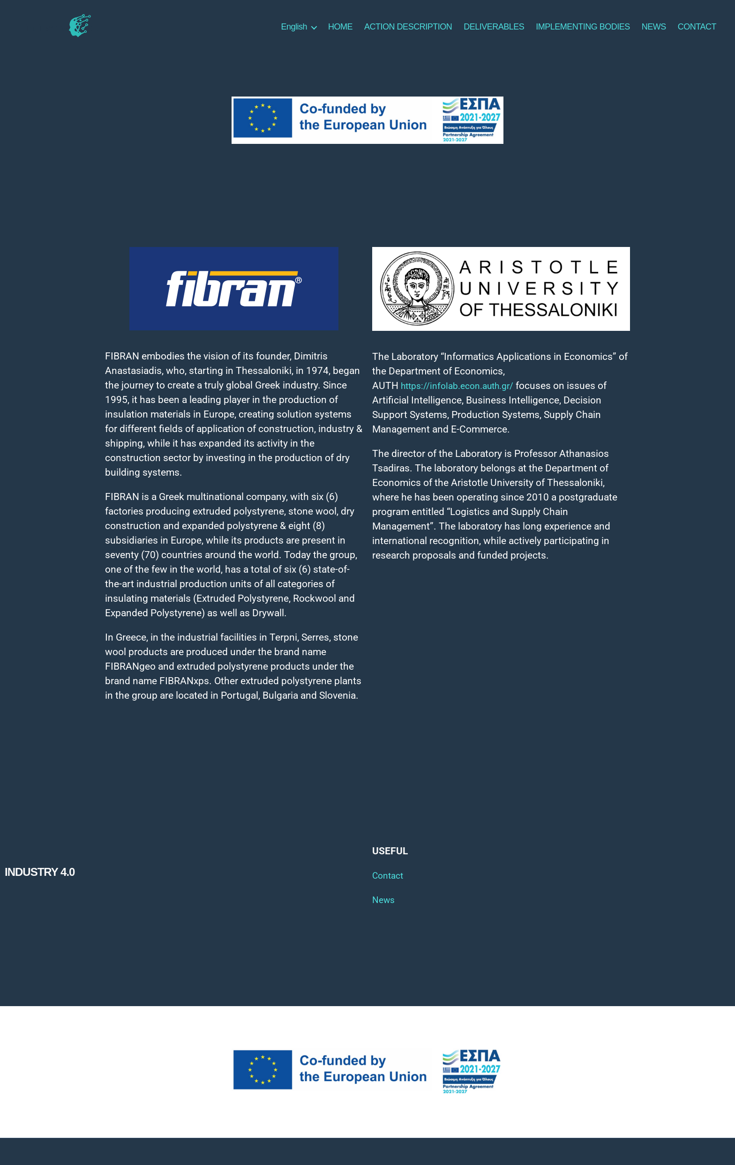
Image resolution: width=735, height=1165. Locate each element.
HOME (340, 31)
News (384, 907)
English (294, 31)
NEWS (654, 31)
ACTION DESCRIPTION (408, 31)
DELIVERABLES (494, 31)
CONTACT (697, 31)
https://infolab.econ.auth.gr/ (463, 393)
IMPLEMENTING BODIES (583, 31)
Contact (389, 883)
